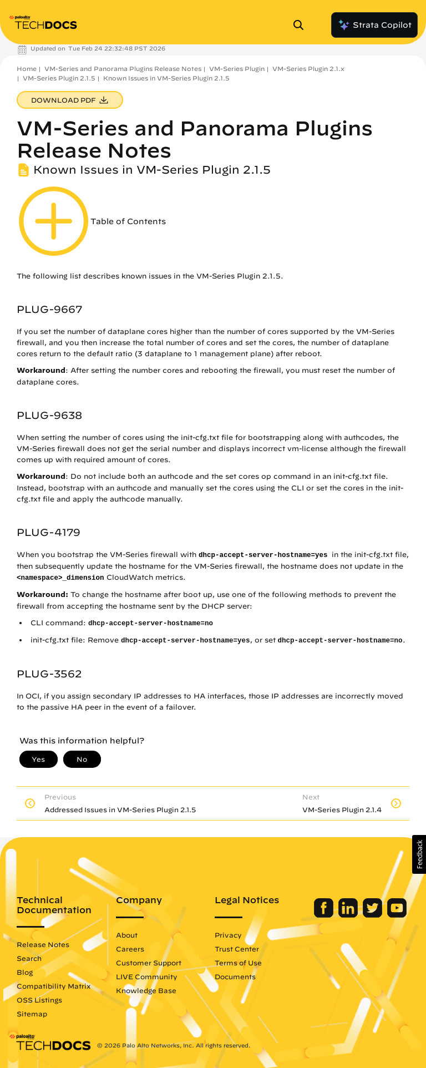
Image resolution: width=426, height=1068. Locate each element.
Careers (130, 949)
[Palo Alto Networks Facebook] (325, 914)
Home (27, 68)
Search (29, 958)
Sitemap (32, 1014)
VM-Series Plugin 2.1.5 (59, 78)
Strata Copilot (374, 25)
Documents (235, 976)
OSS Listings (39, 1000)
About (127, 935)
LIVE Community (147, 976)
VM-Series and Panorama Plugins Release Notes (122, 68)
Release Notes (43, 944)
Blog (25, 972)
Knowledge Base (146, 990)
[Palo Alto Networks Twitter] (373, 914)
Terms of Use (238, 962)
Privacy (228, 935)
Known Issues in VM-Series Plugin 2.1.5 (166, 78)
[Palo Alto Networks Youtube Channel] (397, 914)
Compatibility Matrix (53, 986)
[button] (419, 854)
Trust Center (237, 949)
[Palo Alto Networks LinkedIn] (349, 914)
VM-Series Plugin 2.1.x (308, 68)
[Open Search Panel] (301, 25)
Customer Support (148, 962)
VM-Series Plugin (237, 68)
